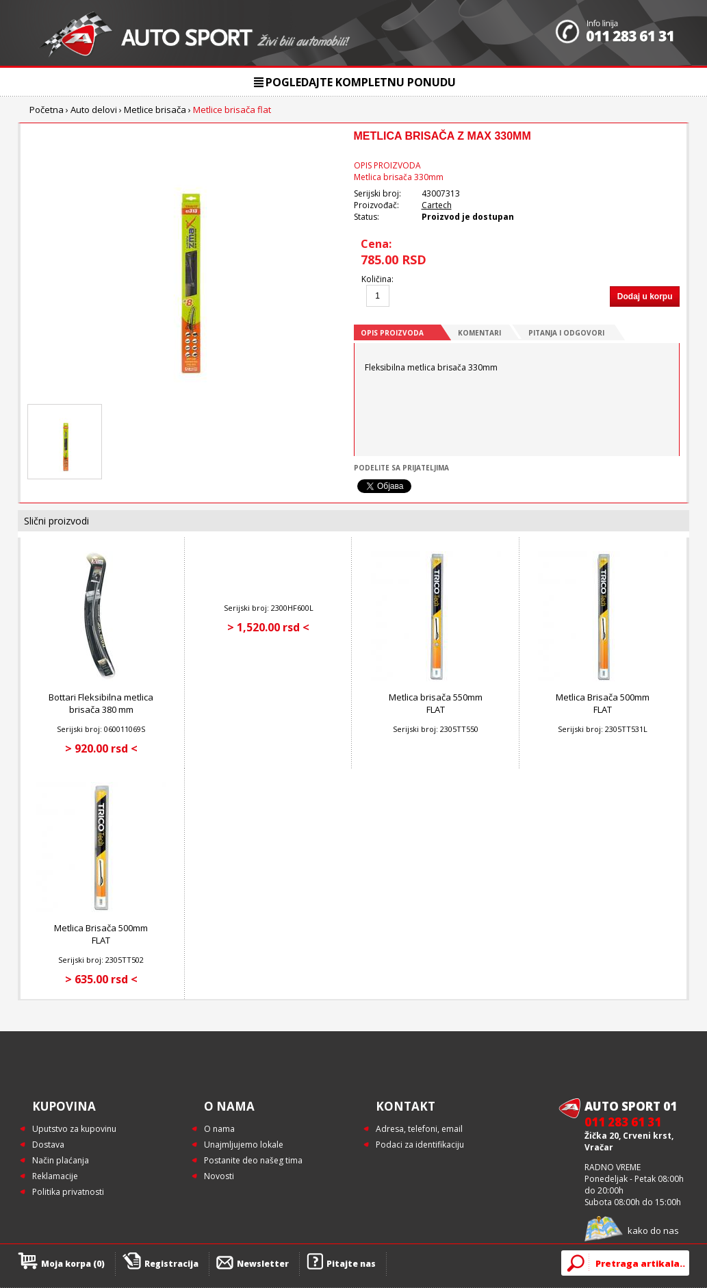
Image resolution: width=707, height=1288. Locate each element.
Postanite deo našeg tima (253, 1160)
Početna (46, 109)
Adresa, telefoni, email (419, 1129)
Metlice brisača (155, 109)
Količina (376, 279)
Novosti (219, 1176)
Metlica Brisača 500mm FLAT (603, 703)
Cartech (437, 205)
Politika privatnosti (68, 1192)
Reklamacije (55, 1176)
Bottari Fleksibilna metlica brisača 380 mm (101, 703)
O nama (219, 1129)
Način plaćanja (60, 1160)
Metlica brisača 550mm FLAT (436, 703)
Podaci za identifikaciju (420, 1144)
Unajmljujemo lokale (243, 1144)
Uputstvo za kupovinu (74, 1129)
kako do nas (653, 1230)
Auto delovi (93, 109)
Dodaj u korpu (645, 296)
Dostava (48, 1144)
